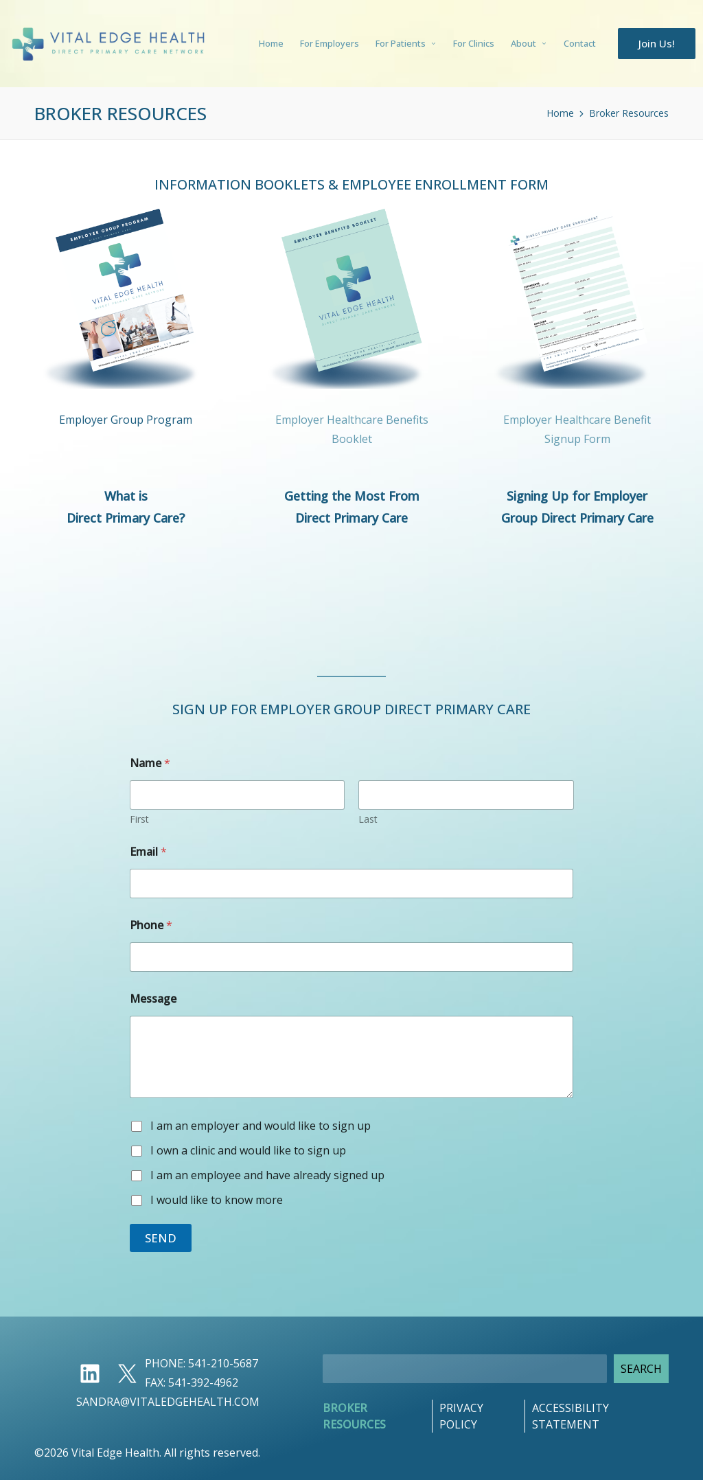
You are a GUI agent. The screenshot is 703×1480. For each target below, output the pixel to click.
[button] (656, 43)
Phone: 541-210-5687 (201, 1363)
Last (368, 819)
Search (641, 1368)
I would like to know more (216, 1200)
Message (153, 998)
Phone (151, 925)
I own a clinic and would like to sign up (248, 1150)
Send (160, 1238)
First (139, 819)
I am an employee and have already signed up (267, 1175)
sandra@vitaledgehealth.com (168, 1401)
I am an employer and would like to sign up (260, 1126)
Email (148, 851)
